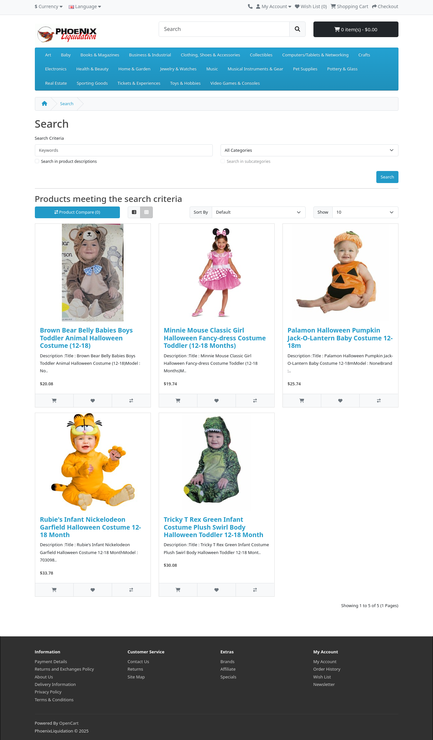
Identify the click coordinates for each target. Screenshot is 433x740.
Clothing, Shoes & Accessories (210, 55)
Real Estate (56, 83)
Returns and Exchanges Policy (64, 669)
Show (323, 212)
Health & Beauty (92, 69)
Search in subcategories (248, 161)
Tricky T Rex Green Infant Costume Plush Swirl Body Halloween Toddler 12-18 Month (214, 527)
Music (212, 69)
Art (48, 55)
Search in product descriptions (69, 161)
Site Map (136, 677)
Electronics (56, 69)
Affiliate (228, 669)
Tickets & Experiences (139, 83)
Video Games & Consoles (235, 83)
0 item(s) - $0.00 (355, 29)
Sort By (201, 212)
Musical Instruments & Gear (255, 69)
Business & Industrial (150, 55)
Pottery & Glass (342, 69)
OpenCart (69, 723)
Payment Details (51, 661)
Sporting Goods (92, 83)
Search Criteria (49, 138)
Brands (228, 661)
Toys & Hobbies (185, 83)
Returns (135, 669)
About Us (44, 677)
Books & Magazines (99, 55)
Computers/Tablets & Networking (315, 55)
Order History (326, 669)
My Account (325, 661)
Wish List (322, 677)
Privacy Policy (48, 692)
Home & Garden (134, 69)
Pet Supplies (305, 69)
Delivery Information (55, 684)
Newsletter (324, 684)
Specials (229, 677)
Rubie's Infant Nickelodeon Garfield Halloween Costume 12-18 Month (90, 527)
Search (67, 104)
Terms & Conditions (54, 700)
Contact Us (138, 661)
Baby (66, 55)
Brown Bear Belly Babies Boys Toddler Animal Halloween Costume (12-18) (86, 338)
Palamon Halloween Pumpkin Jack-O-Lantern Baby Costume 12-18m (340, 338)
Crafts (364, 55)
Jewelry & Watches (178, 69)
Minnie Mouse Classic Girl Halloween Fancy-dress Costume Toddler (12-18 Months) (215, 338)
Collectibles (261, 55)
